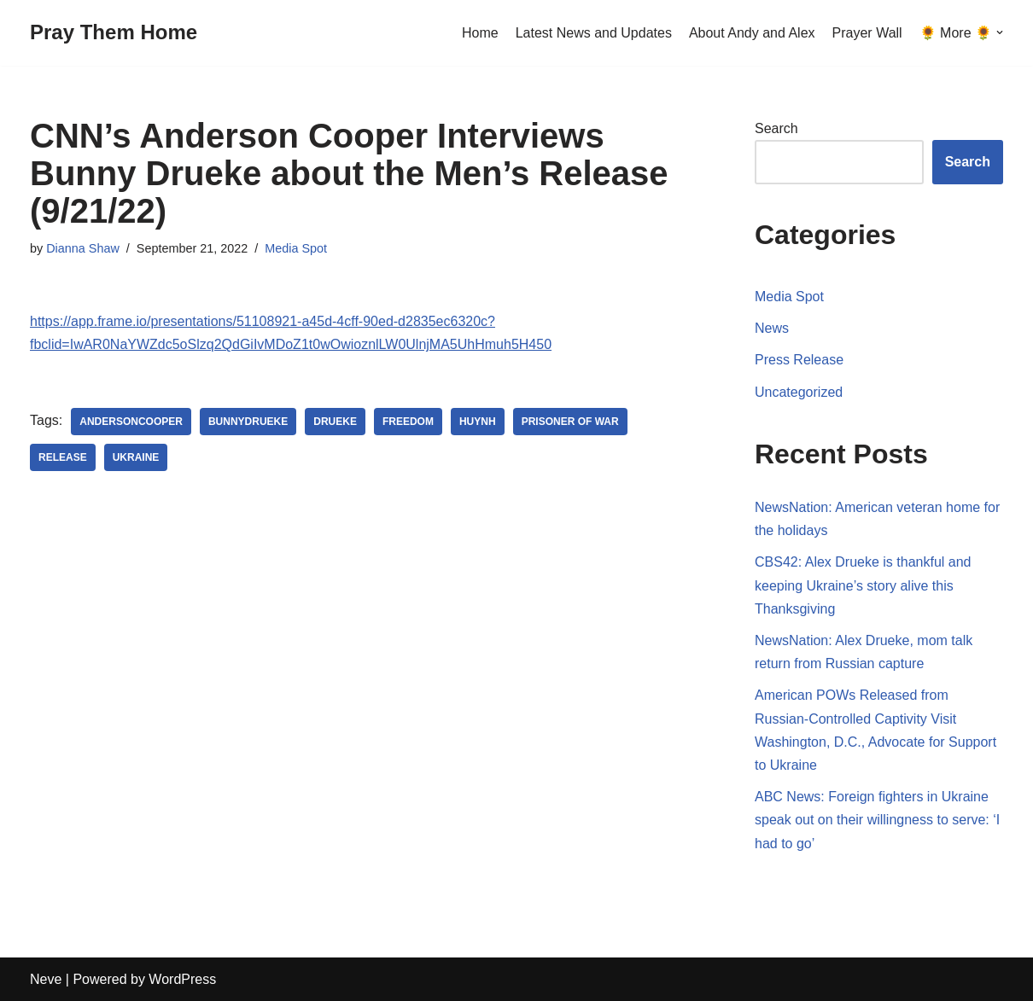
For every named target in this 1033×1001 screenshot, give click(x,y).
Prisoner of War (570, 422)
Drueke (335, 422)
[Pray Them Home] (113, 32)
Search (776, 128)
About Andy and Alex (752, 33)
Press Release (799, 359)
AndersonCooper (131, 422)
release (62, 457)
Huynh (477, 422)
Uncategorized (799, 392)
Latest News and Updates (594, 33)
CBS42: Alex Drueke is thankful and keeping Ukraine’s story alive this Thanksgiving (863, 585)
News (772, 328)
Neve (45, 979)
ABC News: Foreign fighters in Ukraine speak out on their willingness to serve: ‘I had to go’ (877, 819)
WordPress (182, 979)
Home (480, 33)
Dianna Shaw (83, 248)
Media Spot (296, 248)
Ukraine (136, 457)
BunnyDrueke (248, 422)
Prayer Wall (867, 33)
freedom (408, 422)
